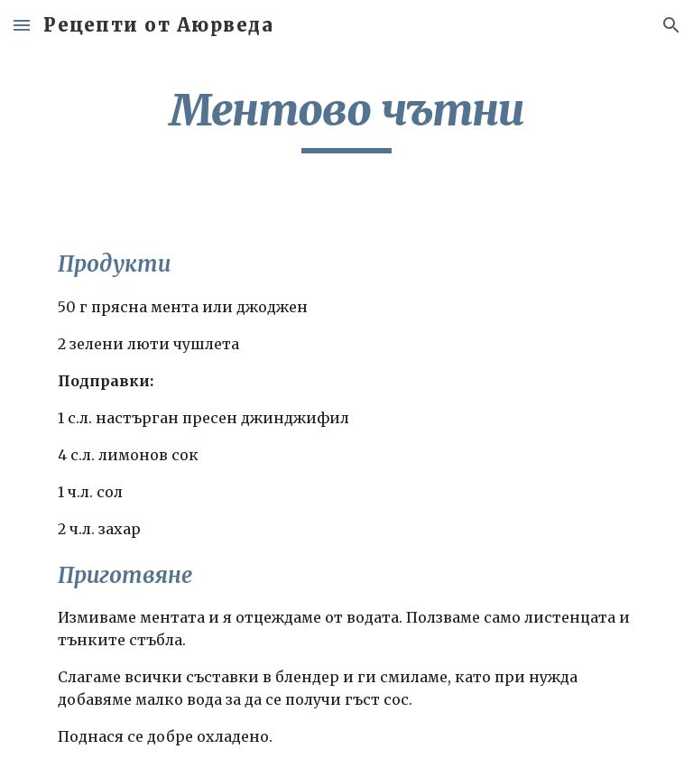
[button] (21, 25)
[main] (346, 118)
